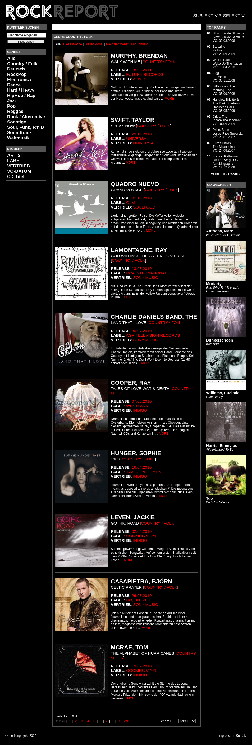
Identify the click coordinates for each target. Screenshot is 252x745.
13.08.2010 (142, 268)
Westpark (137, 405)
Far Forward (139, 44)
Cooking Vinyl (141, 536)
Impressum (226, 736)
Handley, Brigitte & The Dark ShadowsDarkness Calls (226, 103)
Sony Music (145, 277)
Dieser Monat (94, 44)
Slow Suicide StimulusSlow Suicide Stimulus (228, 35)
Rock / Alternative (26, 116)
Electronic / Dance (19, 82)
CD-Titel (15, 176)
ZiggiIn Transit (219, 75)
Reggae (15, 111)
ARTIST (15, 155)
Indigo (140, 410)
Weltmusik (18, 137)
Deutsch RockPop (17, 71)
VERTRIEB (18, 165)
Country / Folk (22, 63)
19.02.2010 (142, 666)
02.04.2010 (142, 531)
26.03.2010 (142, 595)
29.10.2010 (142, 134)
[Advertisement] (22, 263)
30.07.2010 (142, 331)
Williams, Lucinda (223, 393)
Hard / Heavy (20, 90)
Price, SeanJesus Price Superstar (228, 131)
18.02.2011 (142, 70)
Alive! (139, 79)
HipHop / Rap (21, 95)
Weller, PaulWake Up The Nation (227, 61)
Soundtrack (19, 132)
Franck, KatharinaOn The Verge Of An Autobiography (227, 160)
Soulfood (144, 207)
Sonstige (16, 122)
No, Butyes (138, 600)
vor (126, 721)
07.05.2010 (142, 401)
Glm (130, 202)
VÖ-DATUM (19, 171)
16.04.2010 (142, 467)
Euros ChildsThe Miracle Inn (224, 145)
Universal (137, 138)
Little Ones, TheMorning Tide (224, 88)
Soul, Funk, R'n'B (25, 127)
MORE (169, 98)
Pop (11, 106)
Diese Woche (73, 44)
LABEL (14, 160)
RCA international (146, 273)
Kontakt (241, 736)
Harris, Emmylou (221, 445)
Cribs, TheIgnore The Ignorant (226, 118)
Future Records (144, 74)
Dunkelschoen (219, 340)
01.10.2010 (142, 198)
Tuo (209, 498)
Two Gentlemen (143, 471)
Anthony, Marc (219, 231)
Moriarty (214, 283)
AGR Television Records (153, 335)
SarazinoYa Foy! (219, 48)
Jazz (12, 100)
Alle (11, 58)
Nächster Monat (117, 44)
